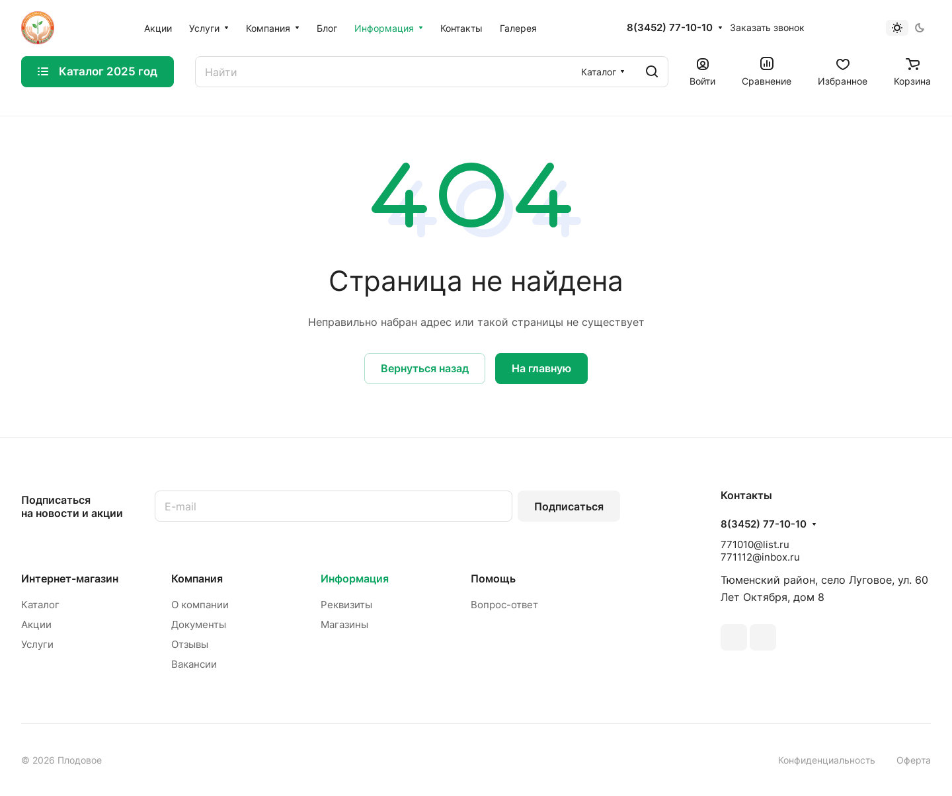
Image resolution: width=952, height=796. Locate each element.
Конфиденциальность (826, 760)
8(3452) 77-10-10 (670, 28)
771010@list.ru (755, 544)
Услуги (37, 644)
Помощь (493, 578)
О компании (200, 604)
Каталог (40, 604)
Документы (198, 624)
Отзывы (189, 644)
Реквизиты (346, 604)
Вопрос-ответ (504, 604)
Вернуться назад (425, 368)
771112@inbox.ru (760, 557)
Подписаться (569, 506)
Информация (355, 578)
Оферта (913, 760)
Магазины (344, 624)
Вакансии (194, 664)
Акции (36, 624)
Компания (197, 578)
